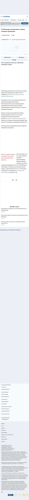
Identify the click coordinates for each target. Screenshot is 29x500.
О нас (2, 425)
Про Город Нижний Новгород (6, 406)
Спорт (13, 35)
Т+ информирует (13, 19)
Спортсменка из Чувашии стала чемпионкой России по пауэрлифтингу (14, 210)
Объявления (3, 430)
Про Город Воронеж (4, 392)
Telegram (2, 423)
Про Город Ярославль (5, 396)
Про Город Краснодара (5, 413)
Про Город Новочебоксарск (6, 384)
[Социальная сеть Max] (14, 60)
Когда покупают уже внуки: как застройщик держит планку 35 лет (14, 223)
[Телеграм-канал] (21, 57)
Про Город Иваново (4, 394)
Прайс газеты (3, 436)
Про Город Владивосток (5, 411)
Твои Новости (3, 387)
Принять (25, 23)
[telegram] (16, 180)
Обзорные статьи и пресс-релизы (7, 434)
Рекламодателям (4, 439)
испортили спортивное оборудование (16, 118)
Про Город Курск (4, 399)
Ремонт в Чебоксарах (5, 19)
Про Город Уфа (4, 403)
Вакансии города (21, 19)
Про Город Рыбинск (4, 401)
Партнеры (3, 441)
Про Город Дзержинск (5, 408)
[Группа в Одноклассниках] (4, 419)
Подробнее (17, 471)
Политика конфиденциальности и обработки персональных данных (13, 473)
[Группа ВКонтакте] (7, 57)
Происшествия (5, 35)
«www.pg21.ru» (9, 445)
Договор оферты (4, 432)
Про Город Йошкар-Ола (5, 389)
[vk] (13, 180)
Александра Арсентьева (18, 39)
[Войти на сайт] (27, 16)
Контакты (3, 428)
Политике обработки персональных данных (11, 24)
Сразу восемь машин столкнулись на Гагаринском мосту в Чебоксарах (14, 217)
